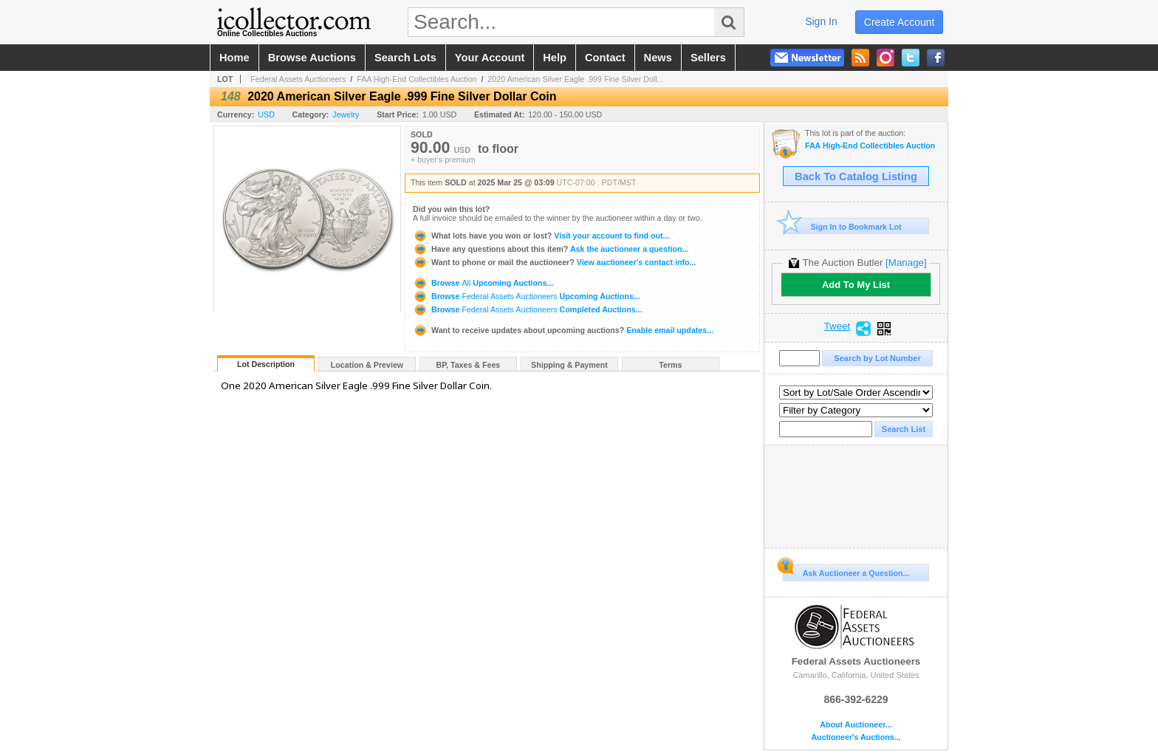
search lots (405, 58)
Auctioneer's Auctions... (855, 737)
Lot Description (266, 364)
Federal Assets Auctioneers (298, 79)
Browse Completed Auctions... (528, 309)
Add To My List (856, 284)
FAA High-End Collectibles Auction (416, 79)
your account (489, 58)
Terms (670, 364)
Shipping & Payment (569, 364)
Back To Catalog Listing (856, 176)
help (554, 58)
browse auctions (312, 58)
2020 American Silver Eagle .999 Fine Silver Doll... (575, 79)
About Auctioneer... (855, 725)
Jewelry (345, 114)
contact (605, 58)
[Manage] (906, 262)
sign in (821, 21)
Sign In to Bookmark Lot (842, 226)
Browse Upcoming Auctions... (483, 282)
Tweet (837, 326)
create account (899, 22)
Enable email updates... (563, 330)
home (234, 58)
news (658, 58)
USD (266, 114)
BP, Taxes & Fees (468, 364)
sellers (708, 58)
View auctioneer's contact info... (554, 262)
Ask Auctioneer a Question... (846, 571)
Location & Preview (367, 364)
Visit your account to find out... (541, 235)
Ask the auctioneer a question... (550, 248)
